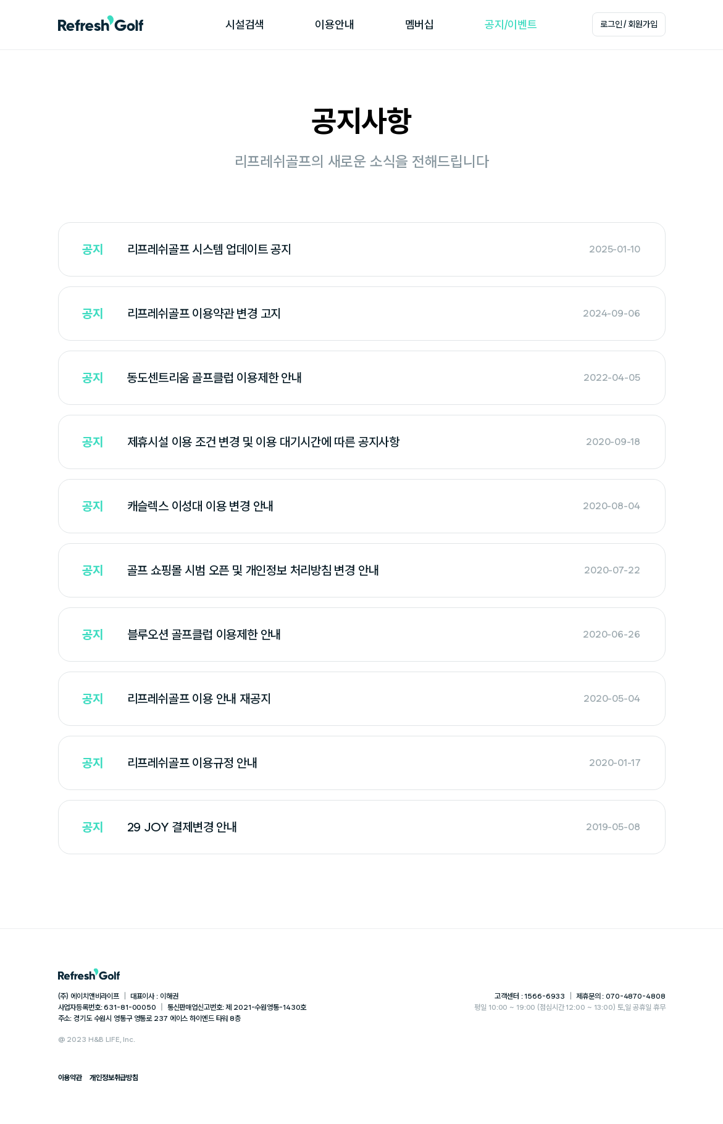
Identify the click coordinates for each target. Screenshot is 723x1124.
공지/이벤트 (511, 24)
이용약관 (70, 1077)
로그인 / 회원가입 (629, 24)
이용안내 (334, 24)
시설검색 (244, 24)
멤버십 (419, 24)
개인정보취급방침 (114, 1077)
